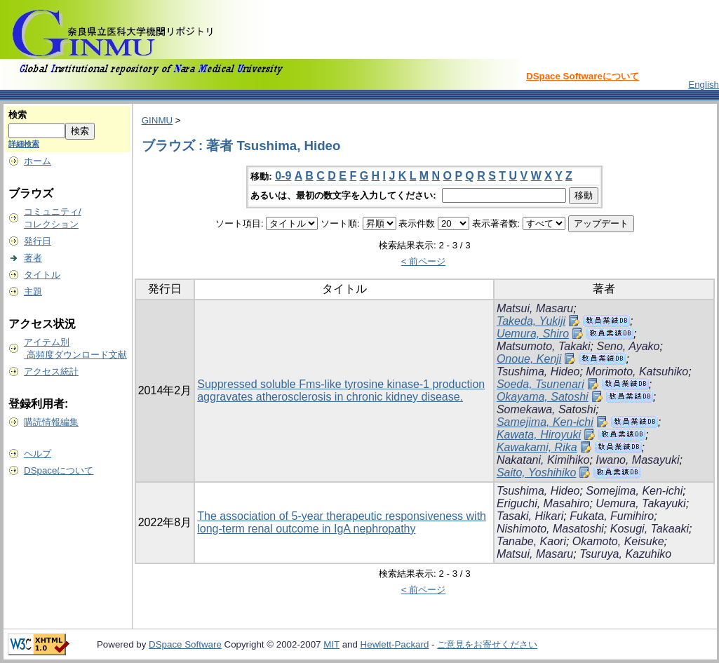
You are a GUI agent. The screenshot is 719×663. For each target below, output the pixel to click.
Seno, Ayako (627, 346)
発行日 (37, 241)
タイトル (42, 274)
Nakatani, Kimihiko (543, 460)
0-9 (283, 176)
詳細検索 (23, 144)
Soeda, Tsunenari (540, 384)
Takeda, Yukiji (531, 321)
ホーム (37, 161)
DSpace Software (185, 644)
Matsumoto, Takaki (544, 346)
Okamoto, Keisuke (618, 541)
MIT (331, 644)
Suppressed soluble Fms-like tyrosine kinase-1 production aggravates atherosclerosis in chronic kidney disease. (341, 390)
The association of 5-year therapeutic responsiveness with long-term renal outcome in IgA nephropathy (341, 522)
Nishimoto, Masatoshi (550, 529)
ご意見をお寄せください (487, 644)
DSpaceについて (58, 470)
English (703, 84)
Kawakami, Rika (537, 447)
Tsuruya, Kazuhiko (625, 554)
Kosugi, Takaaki (649, 529)
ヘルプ (37, 453)
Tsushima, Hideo (538, 371)
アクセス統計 (51, 371)
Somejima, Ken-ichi (634, 491)
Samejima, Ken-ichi (545, 422)
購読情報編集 (51, 422)
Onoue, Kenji (529, 359)
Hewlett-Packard (395, 644)
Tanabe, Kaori (531, 541)
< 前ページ (423, 261)
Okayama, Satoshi (543, 397)
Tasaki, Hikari (530, 516)
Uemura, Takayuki (640, 503)
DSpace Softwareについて (582, 76)
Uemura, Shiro (533, 334)
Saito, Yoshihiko (537, 472)
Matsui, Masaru (535, 308)
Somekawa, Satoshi (546, 409)
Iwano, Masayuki (637, 460)
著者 (33, 258)
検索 (17, 114)
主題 (33, 291)
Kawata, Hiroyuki (539, 435)
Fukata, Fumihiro (612, 516)
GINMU (157, 120)
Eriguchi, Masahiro (543, 503)
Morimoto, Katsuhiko (637, 371)
